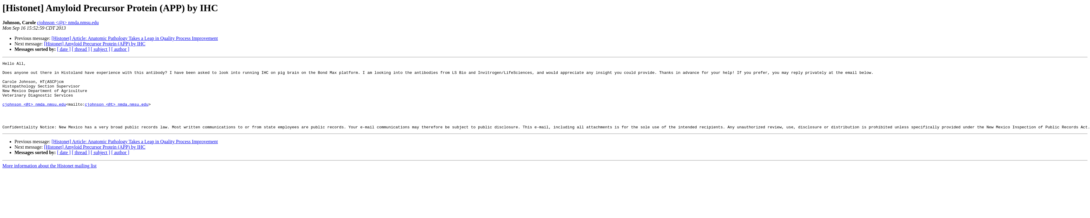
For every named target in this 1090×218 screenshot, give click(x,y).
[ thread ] (81, 49)
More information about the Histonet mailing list (49, 179)
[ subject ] (100, 49)
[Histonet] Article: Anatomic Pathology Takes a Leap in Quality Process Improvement (135, 38)
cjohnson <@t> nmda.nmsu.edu (68, 22)
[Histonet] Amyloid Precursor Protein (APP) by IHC (94, 43)
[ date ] (64, 49)
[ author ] (120, 49)
